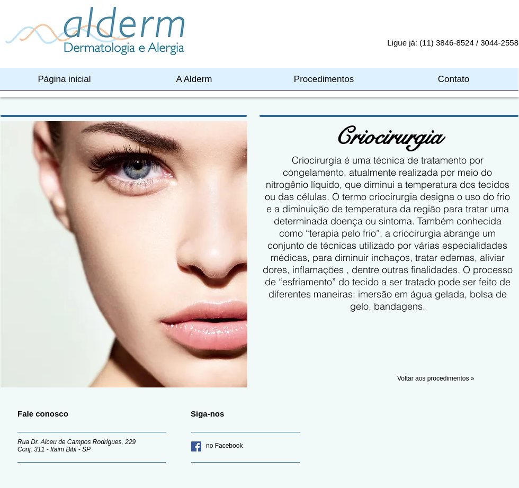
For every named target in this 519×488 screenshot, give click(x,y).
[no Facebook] (239, 446)
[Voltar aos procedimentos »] (458, 378)
